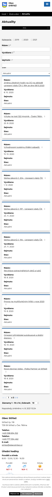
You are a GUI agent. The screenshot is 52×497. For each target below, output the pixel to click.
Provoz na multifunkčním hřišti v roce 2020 (24, 302)
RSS (36, 28)
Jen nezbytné (27, 494)
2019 (17, 40)
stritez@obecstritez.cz (12, 445)
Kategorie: (7, 40)
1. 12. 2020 (8, 185)
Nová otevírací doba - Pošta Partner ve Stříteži (25, 370)
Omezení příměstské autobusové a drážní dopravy (23, 336)
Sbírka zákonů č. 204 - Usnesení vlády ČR (25, 178)
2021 (35, 40)
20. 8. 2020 (9, 123)
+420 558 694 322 (10, 433)
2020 (26, 40)
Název (6, 45)
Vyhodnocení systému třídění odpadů (23, 147)
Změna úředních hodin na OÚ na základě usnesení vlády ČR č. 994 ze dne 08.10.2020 (24, 84)
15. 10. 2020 (9, 154)
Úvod (4, 14)
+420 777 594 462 (10, 439)
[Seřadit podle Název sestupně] (11, 45)
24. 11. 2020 (9, 216)
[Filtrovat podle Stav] (26, 73)
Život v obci (14, 14)
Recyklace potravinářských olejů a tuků (22, 271)
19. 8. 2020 (8, 311)
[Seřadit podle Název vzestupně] (11, 44)
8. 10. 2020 (8, 92)
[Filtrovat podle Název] (26, 49)
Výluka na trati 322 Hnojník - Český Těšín (25, 116)
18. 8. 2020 (8, 277)
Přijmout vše (14, 494)
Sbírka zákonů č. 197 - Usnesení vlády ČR (25, 209)
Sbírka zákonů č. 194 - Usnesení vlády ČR (25, 240)
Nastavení (38, 494)
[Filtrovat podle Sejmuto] (26, 65)
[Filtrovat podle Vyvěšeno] (26, 57)
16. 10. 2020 (9, 345)
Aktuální (8, 103)
